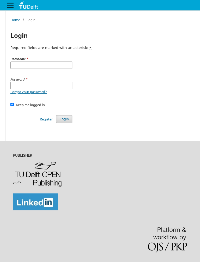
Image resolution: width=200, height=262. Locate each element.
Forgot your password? (28, 91)
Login (64, 119)
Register (46, 119)
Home (15, 19)
